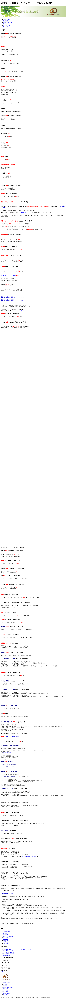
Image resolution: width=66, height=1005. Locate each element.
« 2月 (2, 971)
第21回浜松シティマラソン (10, 950)
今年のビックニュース (8, 952)
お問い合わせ (6, 942)
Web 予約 (5, 943)
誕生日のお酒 (6, 955)
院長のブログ (6, 940)
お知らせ (5, 933)
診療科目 (5, 937)
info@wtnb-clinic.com (24, 310)
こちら (19, 864)
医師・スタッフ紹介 (8, 936)
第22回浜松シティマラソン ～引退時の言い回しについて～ (18, 949)
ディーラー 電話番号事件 (10, 953)
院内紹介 (5, 934)
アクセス (5, 939)
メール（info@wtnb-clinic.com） (29, 856)
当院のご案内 (6, 931)
